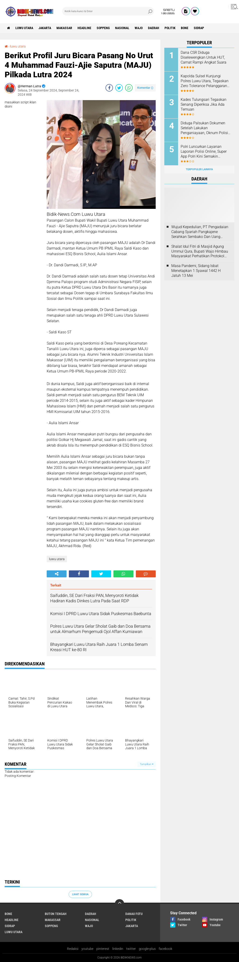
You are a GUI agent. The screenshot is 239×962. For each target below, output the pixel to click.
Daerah (153, 28)
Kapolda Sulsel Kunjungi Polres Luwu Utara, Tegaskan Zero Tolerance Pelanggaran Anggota (204, 81)
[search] (108, 11)
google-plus (147, 949)
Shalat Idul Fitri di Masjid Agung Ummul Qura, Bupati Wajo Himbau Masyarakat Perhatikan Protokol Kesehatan (199, 251)
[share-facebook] (109, 87)
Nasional (122, 28)
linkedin (117, 949)
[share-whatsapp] (129, 87)
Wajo (139, 28)
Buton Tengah (56, 914)
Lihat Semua (80, 894)
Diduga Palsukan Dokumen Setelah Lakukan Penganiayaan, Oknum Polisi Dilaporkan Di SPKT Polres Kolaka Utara (204, 128)
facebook (165, 949)
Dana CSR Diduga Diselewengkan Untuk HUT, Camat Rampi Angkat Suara (203, 57)
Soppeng (103, 28)
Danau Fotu (134, 914)
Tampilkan (146, 764)
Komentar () (145, 87)
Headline (84, 28)
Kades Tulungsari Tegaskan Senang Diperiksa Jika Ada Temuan (203, 104)
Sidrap (199, 28)
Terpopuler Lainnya (199, 169)
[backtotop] (119, 903)
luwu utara (24, 28)
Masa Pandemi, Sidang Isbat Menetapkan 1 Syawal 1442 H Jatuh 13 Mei (196, 271)
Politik (170, 28)
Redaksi (72, 949)
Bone (184, 28)
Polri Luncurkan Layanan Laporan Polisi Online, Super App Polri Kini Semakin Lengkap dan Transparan (204, 151)
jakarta (45, 28)
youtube (87, 949)
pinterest (102, 949)
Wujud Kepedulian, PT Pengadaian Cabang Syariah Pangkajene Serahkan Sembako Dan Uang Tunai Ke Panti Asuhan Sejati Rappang (199, 232)
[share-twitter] (119, 87)
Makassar (64, 28)
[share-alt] (57, 573)
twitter (131, 949)
